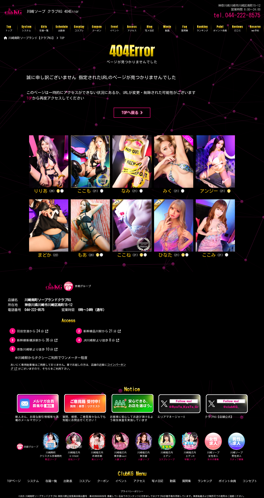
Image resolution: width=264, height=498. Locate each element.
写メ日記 (157, 481)
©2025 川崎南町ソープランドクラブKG (38, 496)
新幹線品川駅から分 (102, 331)
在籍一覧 (51, 481)
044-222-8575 (34, 309)
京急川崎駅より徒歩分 (37, 349)
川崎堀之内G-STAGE (74, 446)
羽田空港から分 (32, 331)
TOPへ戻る (132, 113)
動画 (173, 481)
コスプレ (85, 481)
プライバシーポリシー (132, 491)
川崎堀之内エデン (167, 446)
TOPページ (14, 481)
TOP (29, 98)
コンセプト (250, 481)
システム (33, 481)
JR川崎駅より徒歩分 (101, 340)
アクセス (139, 481)
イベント (121, 481)
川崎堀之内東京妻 (143, 446)
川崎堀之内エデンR (190, 446)
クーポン (103, 481)
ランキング (205, 481)
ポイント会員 (227, 481)
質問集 (186, 481)
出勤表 (68, 481)
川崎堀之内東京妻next (120, 446)
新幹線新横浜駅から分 (37, 340)
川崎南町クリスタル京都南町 (50, 446)
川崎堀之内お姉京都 (97, 446)
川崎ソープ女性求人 (213, 446)
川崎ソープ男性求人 (236, 446)
